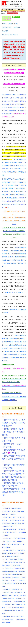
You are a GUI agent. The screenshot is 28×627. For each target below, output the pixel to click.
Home (4, 23)
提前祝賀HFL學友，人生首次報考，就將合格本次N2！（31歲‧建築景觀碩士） (14, 532)
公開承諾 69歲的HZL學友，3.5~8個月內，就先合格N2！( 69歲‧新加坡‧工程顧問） (13, 511)
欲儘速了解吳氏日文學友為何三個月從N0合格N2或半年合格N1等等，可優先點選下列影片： (13, 553)
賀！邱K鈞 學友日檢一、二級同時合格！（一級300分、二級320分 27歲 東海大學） (13, 423)
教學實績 (17, 27)
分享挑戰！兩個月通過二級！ (14, 589)
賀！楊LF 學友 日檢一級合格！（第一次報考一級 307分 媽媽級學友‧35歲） (13, 432)
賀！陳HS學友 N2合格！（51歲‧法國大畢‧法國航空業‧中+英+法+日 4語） (14, 492)
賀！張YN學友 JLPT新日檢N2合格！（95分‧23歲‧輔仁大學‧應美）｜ (14, 459)
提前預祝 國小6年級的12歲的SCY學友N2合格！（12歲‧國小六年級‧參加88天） (14, 619)
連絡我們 (5, 31)
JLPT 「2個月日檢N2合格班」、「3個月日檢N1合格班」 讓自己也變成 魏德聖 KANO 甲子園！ (14, 562)
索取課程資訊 (6, 27)
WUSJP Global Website (10, 35)
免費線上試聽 (13, 23)
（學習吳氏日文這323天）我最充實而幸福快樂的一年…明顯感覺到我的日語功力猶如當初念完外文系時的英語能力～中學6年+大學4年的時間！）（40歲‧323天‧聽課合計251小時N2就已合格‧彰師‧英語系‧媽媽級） (14, 577)
